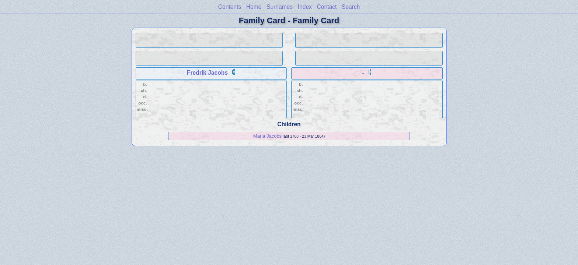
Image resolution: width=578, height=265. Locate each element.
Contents (229, 7)
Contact (327, 7)
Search (351, 7)
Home (254, 7)
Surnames (280, 7)
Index (305, 7)
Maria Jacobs (267, 136)
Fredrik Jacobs (207, 73)
